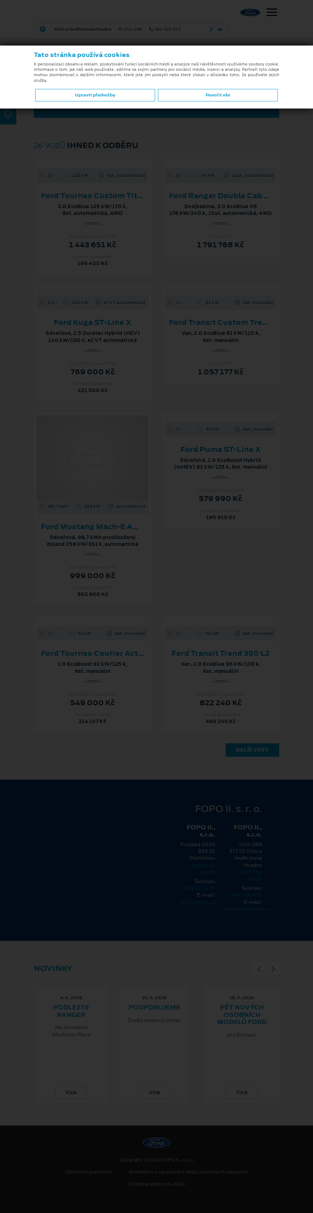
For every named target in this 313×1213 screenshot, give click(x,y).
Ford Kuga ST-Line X (92, 322)
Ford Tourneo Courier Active (95, 653)
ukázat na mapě (202, 868)
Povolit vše (218, 95)
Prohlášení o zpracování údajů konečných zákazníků (188, 1172)
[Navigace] (272, 13)
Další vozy (252, 749)
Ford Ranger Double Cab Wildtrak (233, 196)
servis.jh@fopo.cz (248, 908)
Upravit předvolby (95, 95)
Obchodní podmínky (88, 1172)
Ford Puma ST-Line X (220, 449)
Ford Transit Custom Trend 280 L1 (234, 322)
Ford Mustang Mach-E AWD (93, 527)
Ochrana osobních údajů (156, 1184)
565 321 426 (199, 888)
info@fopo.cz (198, 902)
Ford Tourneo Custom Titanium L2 (107, 196)
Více (71, 1092)
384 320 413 (246, 894)
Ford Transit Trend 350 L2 (220, 653)
